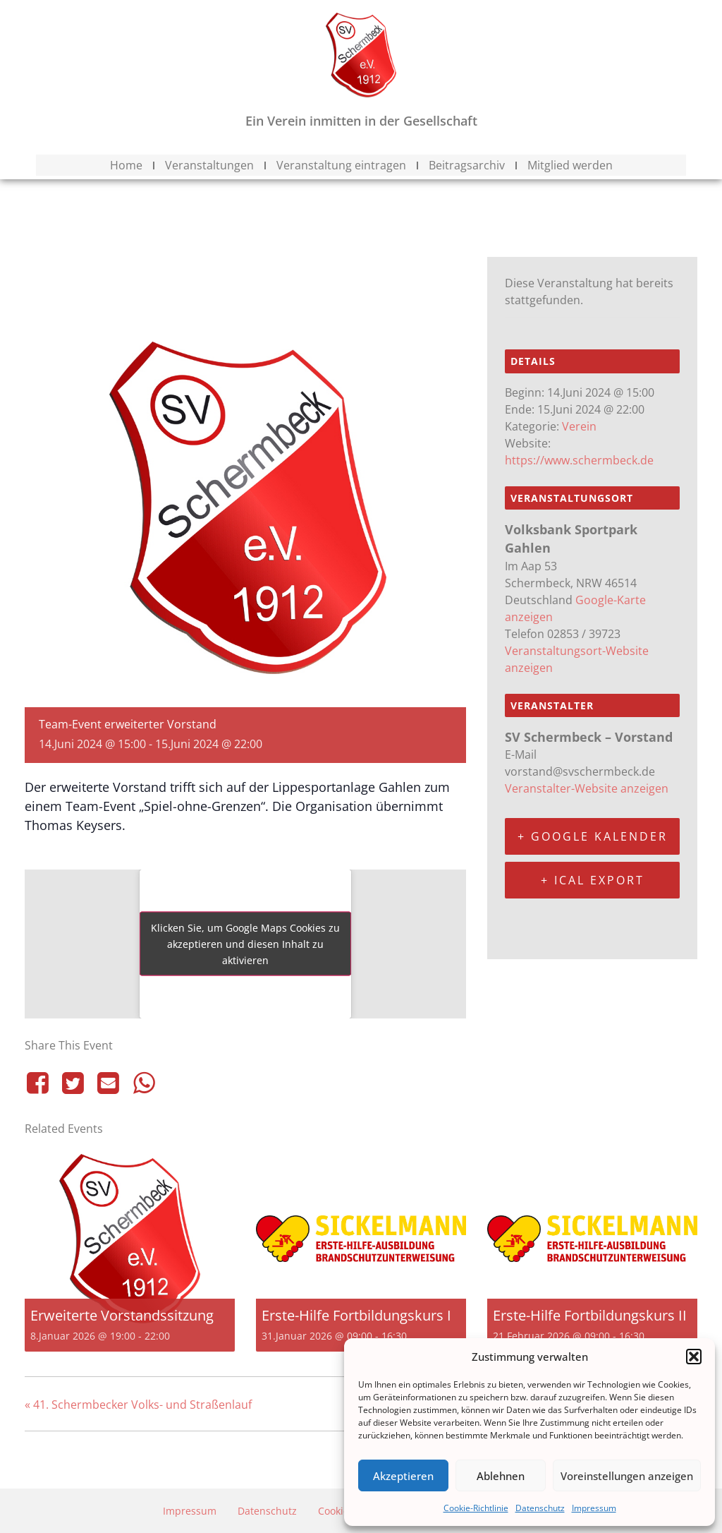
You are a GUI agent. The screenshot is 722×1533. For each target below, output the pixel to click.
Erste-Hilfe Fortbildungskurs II (590, 1315)
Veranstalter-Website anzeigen (586, 788)
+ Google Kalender (593, 836)
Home (126, 165)
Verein (579, 426)
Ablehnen (501, 1476)
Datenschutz (540, 1508)
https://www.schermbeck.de (579, 460)
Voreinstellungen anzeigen (627, 1476)
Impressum (594, 1508)
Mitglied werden (570, 165)
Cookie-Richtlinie (475, 1508)
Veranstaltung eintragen (341, 165)
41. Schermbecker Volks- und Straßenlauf (138, 1404)
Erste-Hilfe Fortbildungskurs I (356, 1315)
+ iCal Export (592, 880)
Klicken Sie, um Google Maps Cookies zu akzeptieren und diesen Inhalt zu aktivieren (245, 944)
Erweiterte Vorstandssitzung (122, 1315)
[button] (694, 1356)
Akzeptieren (403, 1476)
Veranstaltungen (209, 165)
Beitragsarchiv (467, 165)
